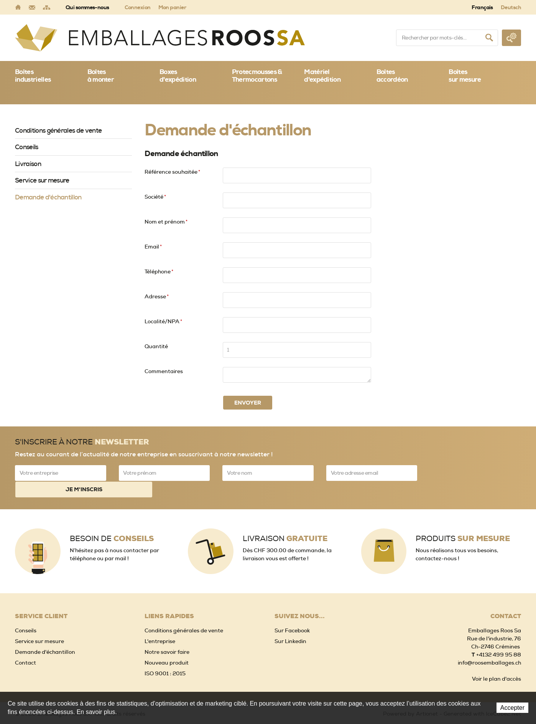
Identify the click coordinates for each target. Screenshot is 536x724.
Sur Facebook (292, 613)
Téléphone (159, 271)
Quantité (156, 346)
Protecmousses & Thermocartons (257, 75)
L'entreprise (160, 624)
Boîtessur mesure (465, 75)
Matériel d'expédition (322, 75)
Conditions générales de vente (58, 130)
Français (482, 7)
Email (153, 246)
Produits (463, 522)
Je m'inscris (475, 472)
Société (155, 196)
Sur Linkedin (290, 624)
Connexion (138, 7)
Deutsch (511, 7)
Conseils (26, 147)
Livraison (28, 164)
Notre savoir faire (167, 635)
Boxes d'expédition (177, 75)
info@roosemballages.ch (489, 645)
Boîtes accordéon (392, 75)
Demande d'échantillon (48, 197)
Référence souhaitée (172, 171)
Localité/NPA (163, 321)
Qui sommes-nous (87, 7)
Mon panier (172, 7)
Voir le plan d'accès (496, 661)
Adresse (157, 296)
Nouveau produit (167, 645)
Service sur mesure (42, 180)
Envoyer (247, 402)
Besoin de (112, 522)
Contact (25, 645)
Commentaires (164, 371)
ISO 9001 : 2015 (165, 656)
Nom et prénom (166, 221)
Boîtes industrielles (33, 75)
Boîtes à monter (100, 75)
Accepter (512, 707)
